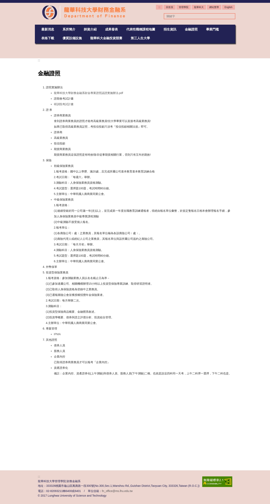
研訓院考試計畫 (64, 187)
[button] (38, 51)
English (228, 7)
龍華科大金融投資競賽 (106, 38)
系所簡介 (69, 29)
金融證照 (191, 29)
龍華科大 (199, 7)
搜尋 (230, 16)
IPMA (57, 417)
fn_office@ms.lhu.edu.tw (117, 491)
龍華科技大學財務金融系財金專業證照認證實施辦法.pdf (88, 176)
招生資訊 (170, 29)
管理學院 (183, 7)
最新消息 (47, 29)
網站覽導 (214, 7)
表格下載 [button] (47, 38)
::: (159, 7)
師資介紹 (90, 29)
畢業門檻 (212, 29)
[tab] (123, 131)
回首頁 (169, 7)
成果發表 (111, 29)
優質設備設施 (72, 38)
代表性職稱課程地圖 (140, 29)
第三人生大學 (140, 38)
